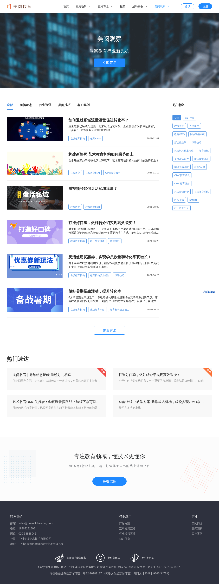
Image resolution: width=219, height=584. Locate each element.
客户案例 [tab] (83, 105)
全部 (176, 117)
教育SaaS (95, 138)
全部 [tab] (10, 105)
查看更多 (109, 331)
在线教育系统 (201, 191)
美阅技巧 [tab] (64, 105)
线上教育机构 (97, 241)
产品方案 (124, 523)
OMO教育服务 (112, 172)
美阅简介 (197, 523)
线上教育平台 (97, 309)
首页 (66, 6)
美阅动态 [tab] (26, 105)
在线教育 (75, 172)
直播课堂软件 (181, 159)
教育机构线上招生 (99, 275)
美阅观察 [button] (162, 6)
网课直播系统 (181, 167)
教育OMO (179, 134)
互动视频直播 (127, 528)
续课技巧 (115, 241)
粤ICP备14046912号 (129, 567)
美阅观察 (197, 528)
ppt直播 (193, 200)
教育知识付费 (181, 191)
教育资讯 (204, 150)
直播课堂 (194, 126)
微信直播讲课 (201, 159)
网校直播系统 (197, 134)
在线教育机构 (77, 138)
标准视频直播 (127, 533)
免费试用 (109, 481)
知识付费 (189, 117)
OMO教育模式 (182, 175)
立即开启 (109, 63)
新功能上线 (180, 142)
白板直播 (179, 200)
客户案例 (197, 533)
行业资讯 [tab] (45, 105)
